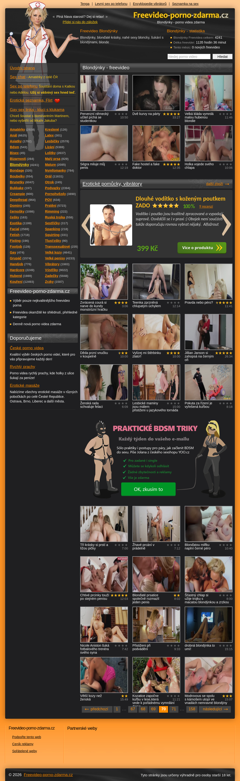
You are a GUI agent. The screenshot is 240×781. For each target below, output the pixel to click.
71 (174, 709)
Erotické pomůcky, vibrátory (112, 183)
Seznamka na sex (185, 4)
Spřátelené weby (24, 751)
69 (153, 709)
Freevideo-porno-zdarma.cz (48, 775)
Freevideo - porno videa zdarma (181, 15)
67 (133, 709)
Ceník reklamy (23, 744)
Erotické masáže (25, 385)
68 (143, 709)
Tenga (85, 4)
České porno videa (27, 348)
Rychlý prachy (22, 367)
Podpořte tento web (26, 737)
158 (192, 709)
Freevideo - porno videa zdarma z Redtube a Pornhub (33, 35)
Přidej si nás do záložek (80, 22)
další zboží (214, 184)
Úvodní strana (22, 68)
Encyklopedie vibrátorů (150, 4)
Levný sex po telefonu (111, 4)
